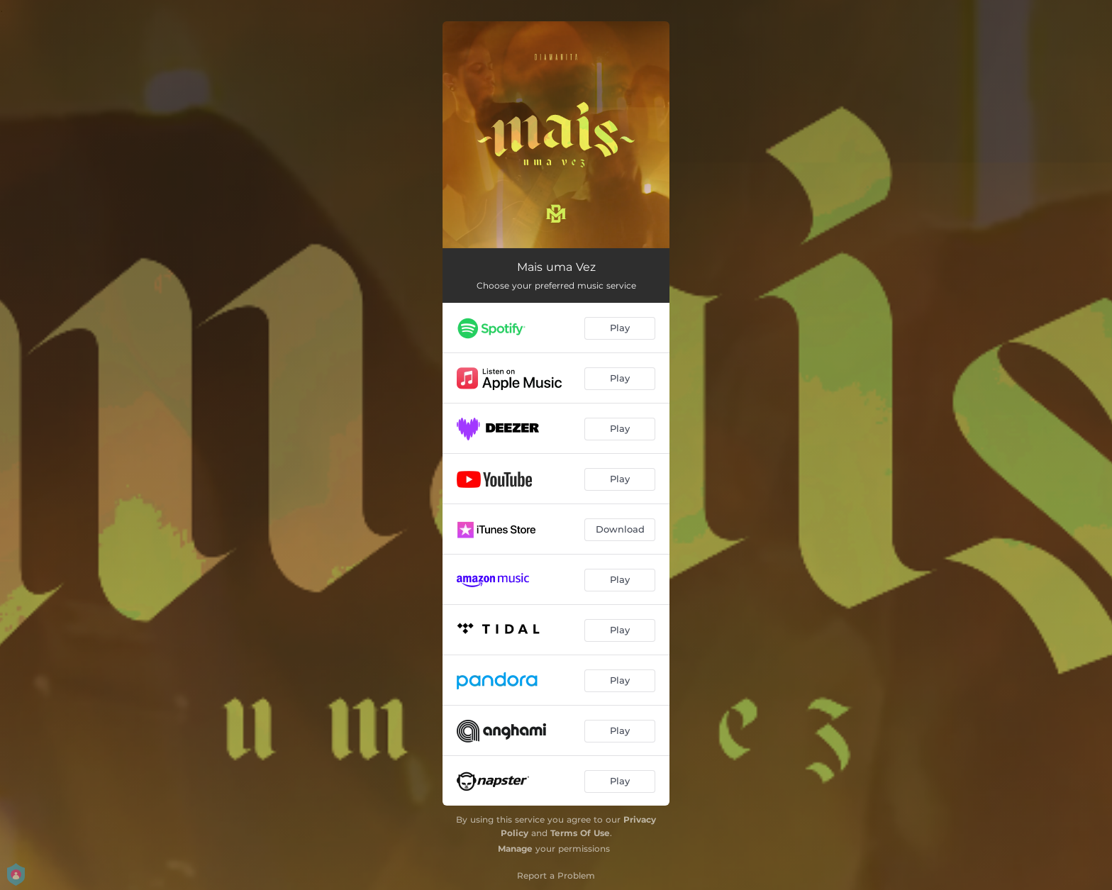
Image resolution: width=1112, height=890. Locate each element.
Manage (515, 848)
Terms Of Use (580, 833)
